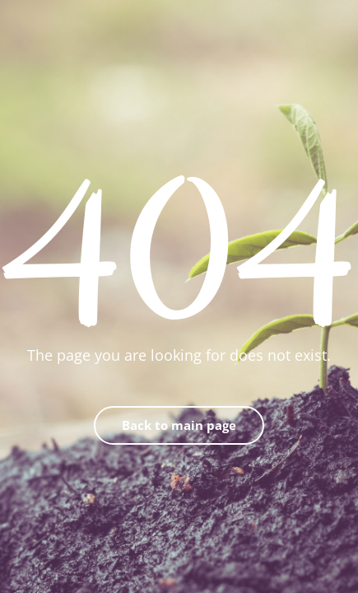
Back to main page (179, 425)
